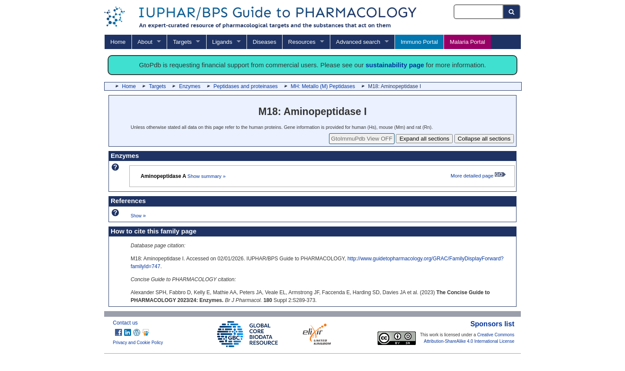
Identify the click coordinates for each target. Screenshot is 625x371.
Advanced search (358, 42)
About (145, 42)
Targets (182, 42)
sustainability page (394, 65)
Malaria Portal (467, 42)
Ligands (222, 42)
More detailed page (478, 175)
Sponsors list (492, 324)
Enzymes (189, 86)
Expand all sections (424, 138)
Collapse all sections (484, 138)
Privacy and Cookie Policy (138, 342)
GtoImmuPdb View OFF (361, 138)
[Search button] (511, 11)
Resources (302, 42)
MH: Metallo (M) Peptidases (323, 86)
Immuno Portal (419, 42)
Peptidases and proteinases (246, 86)
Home (117, 42)
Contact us (125, 323)
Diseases (264, 42)
